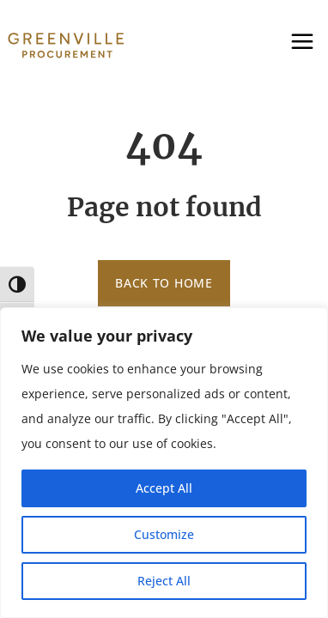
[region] (164, 462)
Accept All (164, 488)
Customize (164, 534)
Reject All (164, 581)
